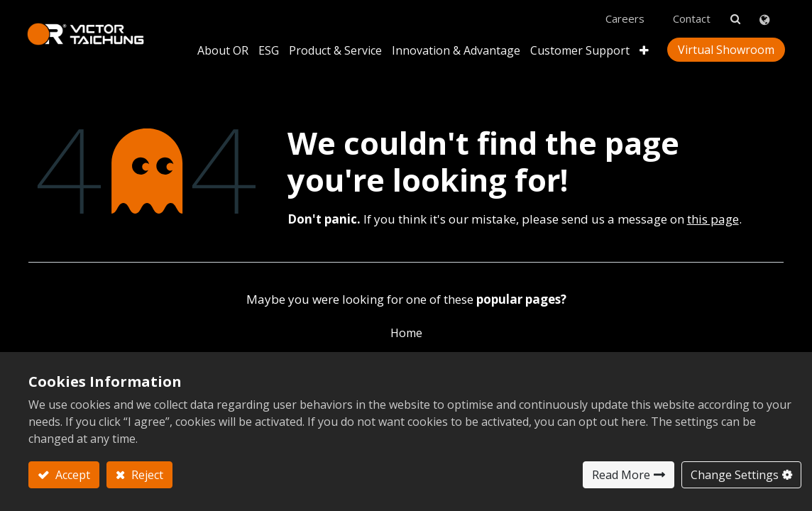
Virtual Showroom (724, 45)
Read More (621, 475)
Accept (71, 475)
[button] (643, 46)
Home (406, 328)
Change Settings (735, 475)
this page (713, 214)
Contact (690, 15)
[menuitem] (454, 46)
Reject (145, 475)
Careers (623, 15)
